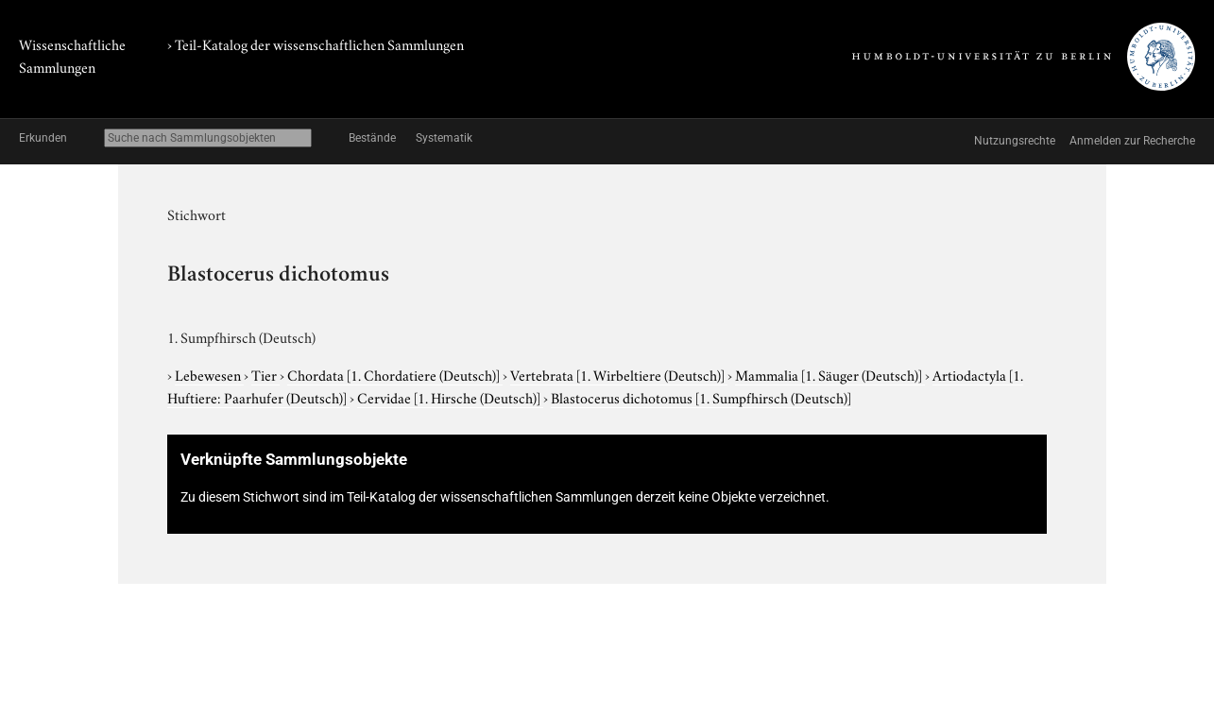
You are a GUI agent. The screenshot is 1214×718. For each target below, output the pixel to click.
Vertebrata (618, 374)
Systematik (444, 138)
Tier (265, 374)
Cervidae (450, 396)
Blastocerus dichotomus (701, 396)
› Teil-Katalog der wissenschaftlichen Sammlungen (315, 43)
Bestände (372, 138)
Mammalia (830, 374)
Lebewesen (209, 374)
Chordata (395, 374)
